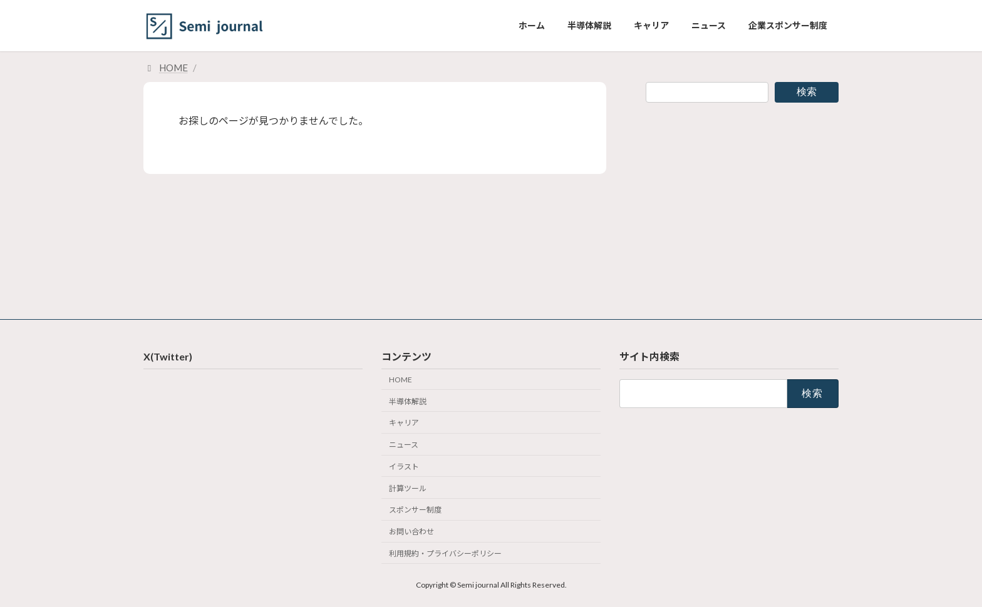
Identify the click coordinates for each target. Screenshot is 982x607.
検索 (807, 91)
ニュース (403, 444)
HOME (400, 379)
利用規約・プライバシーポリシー (445, 553)
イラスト (404, 466)
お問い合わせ (411, 531)
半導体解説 (407, 401)
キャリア (404, 422)
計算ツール (407, 487)
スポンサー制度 (415, 509)
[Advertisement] (742, 201)
